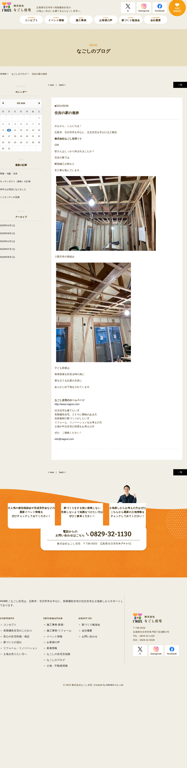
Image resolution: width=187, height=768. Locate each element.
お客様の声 (105, 19)
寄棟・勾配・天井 (8, 173)
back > (62, 85)
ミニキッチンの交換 (10, 197)
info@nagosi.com (64, 439)
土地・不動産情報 (57, 736)
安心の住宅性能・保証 (16, 706)
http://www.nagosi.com (67, 404)
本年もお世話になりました (13, 189)
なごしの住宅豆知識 (58, 724)
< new (51, 85)
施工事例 (81, 19)
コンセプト (31, 19)
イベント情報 (56, 19)
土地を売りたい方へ (15, 724)
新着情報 (52, 718)
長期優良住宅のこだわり (17, 700)
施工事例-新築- (55, 694)
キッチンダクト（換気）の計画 (15, 181)
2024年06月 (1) (7, 257)
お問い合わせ (90, 706)
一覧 (180, 85)
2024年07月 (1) (7, 249)
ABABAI (110, 755)
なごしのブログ (56, 730)
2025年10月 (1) (7, 225)
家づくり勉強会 (130, 19)
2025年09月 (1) (7, 233)
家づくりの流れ (12, 712)
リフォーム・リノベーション (20, 718)
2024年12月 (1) (7, 241)
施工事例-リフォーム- (59, 700)
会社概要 (155, 19)
